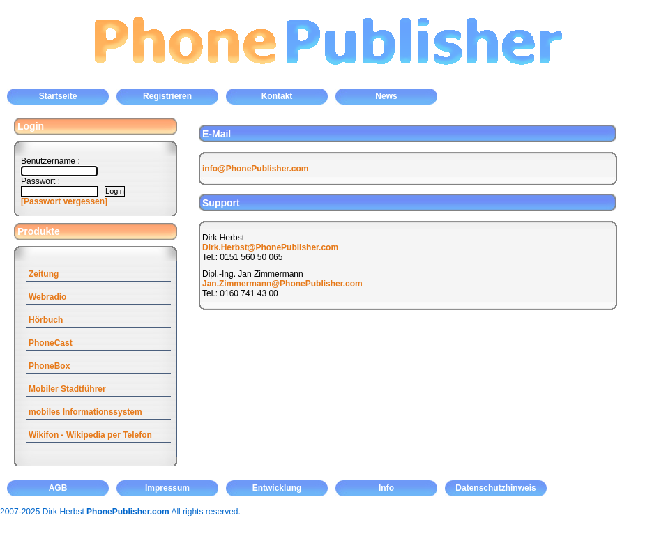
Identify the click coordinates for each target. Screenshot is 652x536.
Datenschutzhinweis (495, 488)
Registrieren (167, 96)
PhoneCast (51, 343)
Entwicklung (277, 488)
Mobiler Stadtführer (67, 389)
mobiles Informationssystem (85, 412)
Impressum (167, 488)
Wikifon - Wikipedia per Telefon (90, 435)
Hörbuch (46, 320)
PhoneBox (49, 366)
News (386, 96)
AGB (58, 488)
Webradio (47, 297)
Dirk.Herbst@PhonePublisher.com (270, 247)
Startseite (58, 96)
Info (386, 488)
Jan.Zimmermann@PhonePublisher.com (282, 284)
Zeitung (44, 274)
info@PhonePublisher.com (255, 169)
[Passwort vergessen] (64, 201)
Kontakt (277, 96)
